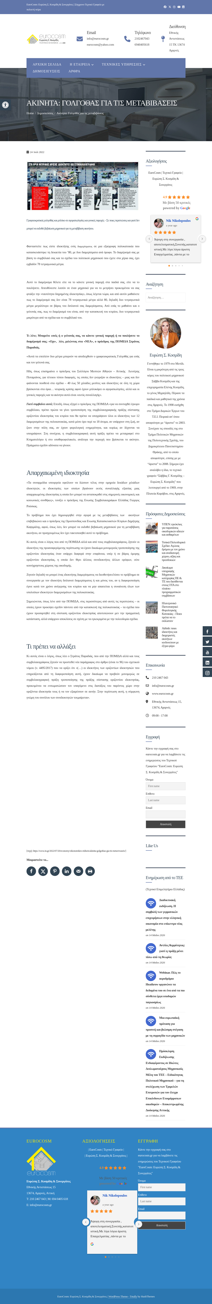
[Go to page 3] (179, 265)
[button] (5, 104)
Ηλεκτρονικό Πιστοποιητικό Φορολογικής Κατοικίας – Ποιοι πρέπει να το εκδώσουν (172, 611)
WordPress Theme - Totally (122, 1296)
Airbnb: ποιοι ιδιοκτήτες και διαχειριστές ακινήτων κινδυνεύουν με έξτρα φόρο (170, 637)
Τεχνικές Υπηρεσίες (123, 65)
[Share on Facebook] (31, 871)
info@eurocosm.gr (41, 1205)
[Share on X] (43, 871)
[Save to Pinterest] (55, 871)
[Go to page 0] (169, 266)
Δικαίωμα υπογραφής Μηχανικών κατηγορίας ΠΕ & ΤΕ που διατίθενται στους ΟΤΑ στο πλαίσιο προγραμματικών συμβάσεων (172, 581)
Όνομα (149, 779)
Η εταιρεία (82, 65)
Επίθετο (150, 793)
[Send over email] (78, 871)
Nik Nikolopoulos (178, 220)
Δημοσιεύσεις (46, 71)
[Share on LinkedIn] (66, 871)
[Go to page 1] (172, 265)
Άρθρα (75, 71)
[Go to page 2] (175, 265)
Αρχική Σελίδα (47, 64)
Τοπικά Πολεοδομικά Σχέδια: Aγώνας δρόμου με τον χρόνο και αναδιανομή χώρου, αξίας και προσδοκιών (173, 551)
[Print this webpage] (90, 871)
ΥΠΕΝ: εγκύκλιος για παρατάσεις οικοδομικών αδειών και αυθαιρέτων (173, 529)
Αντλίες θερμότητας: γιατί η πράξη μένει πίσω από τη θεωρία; (165, 951)
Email (149, 807)
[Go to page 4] (182, 265)
